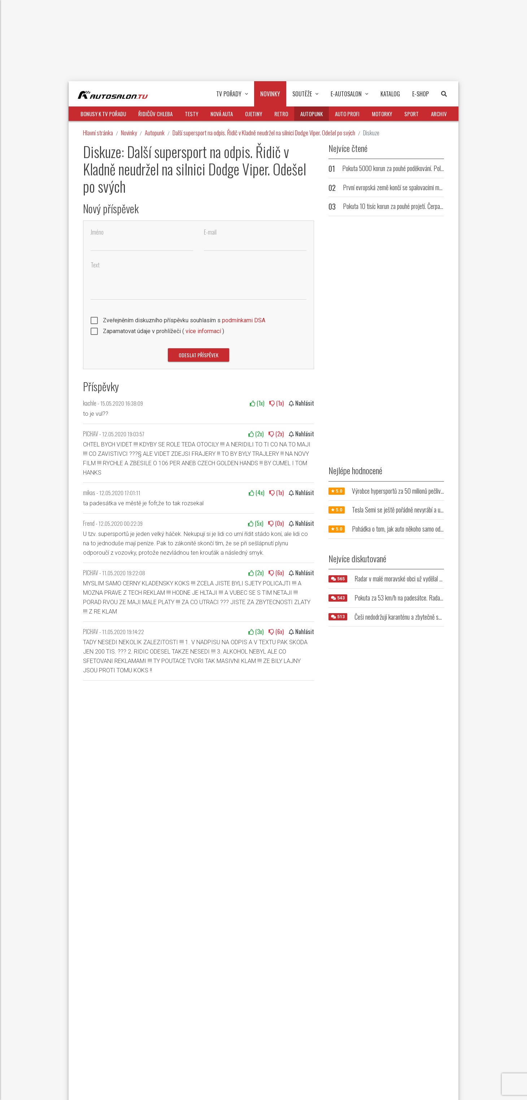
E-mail (210, 232)
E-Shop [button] (420, 94)
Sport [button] (411, 114)
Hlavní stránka (98, 132)
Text (95, 265)
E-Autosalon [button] (349, 94)
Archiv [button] (439, 114)
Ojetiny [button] (253, 114)
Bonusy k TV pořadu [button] (103, 114)
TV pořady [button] (232, 94)
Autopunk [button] (311, 114)
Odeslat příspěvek (198, 355)
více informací (203, 331)
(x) (257, 403)
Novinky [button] (270, 94)
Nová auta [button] (221, 114)
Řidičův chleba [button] (155, 114)
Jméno (97, 232)
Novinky (129, 132)
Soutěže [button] (305, 94)
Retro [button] (281, 114)
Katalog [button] (390, 94)
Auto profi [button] (347, 114)
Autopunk (155, 132)
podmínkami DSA (243, 320)
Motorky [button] (382, 114)
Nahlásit (301, 403)
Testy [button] (191, 114)
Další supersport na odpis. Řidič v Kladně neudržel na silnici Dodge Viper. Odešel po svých (264, 132)
